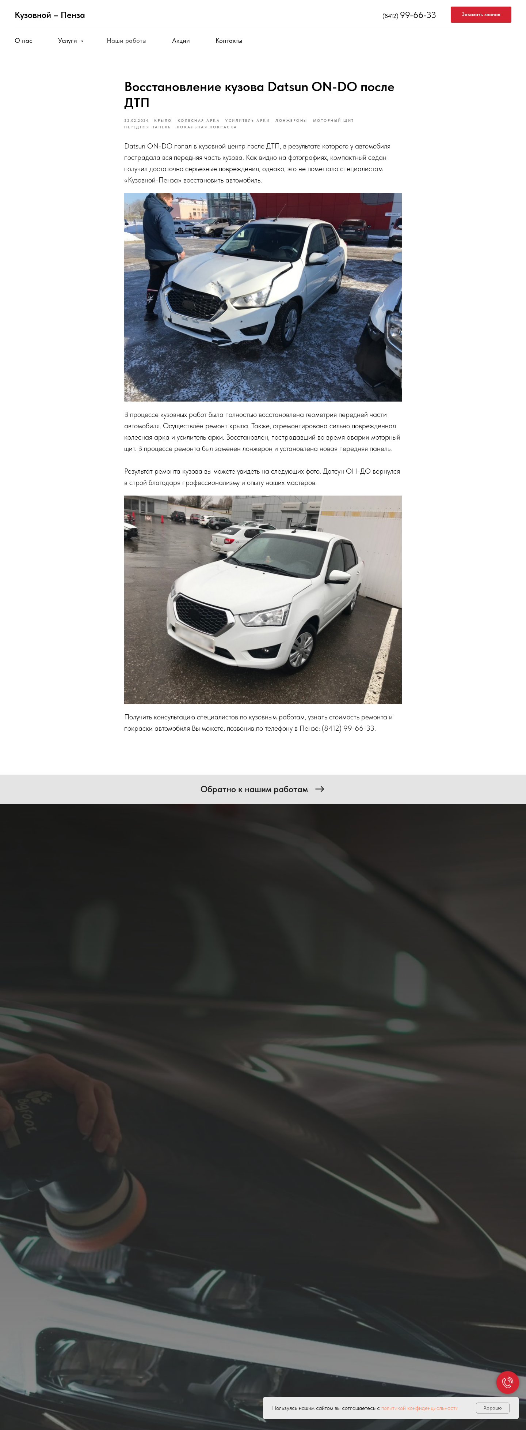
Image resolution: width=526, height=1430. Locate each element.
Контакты (229, 40)
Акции (181, 40)
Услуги (68, 40)
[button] (481, 15)
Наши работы (126, 40)
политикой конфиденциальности (419, 1407)
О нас (24, 40)
